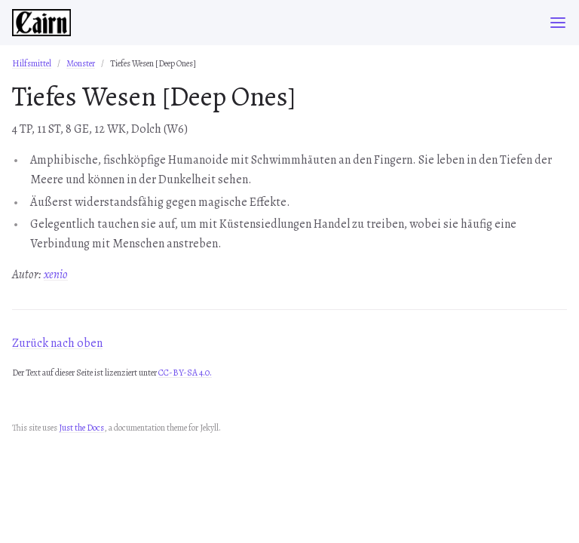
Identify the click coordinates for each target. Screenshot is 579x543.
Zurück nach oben (57, 343)
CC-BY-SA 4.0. (185, 373)
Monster (80, 63)
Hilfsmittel (31, 63)
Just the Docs (81, 428)
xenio (56, 274)
